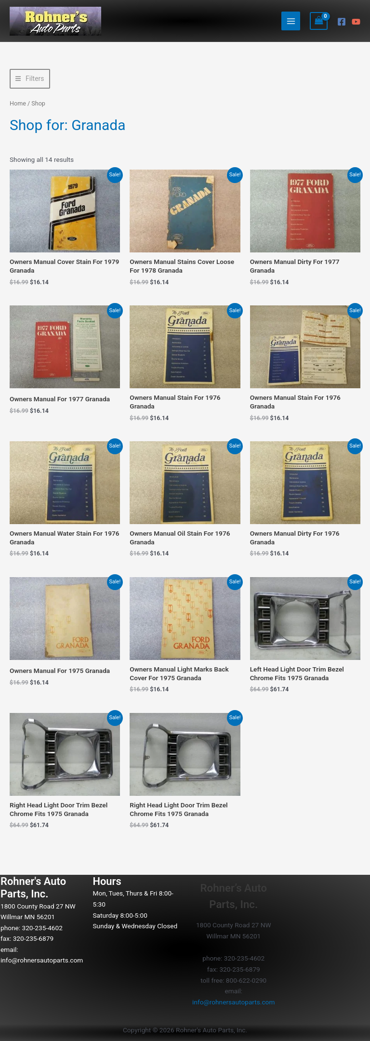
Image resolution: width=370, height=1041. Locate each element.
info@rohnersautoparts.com (41, 960)
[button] (30, 79)
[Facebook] (341, 21)
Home (18, 103)
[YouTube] (356, 21)
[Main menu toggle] (290, 21)
